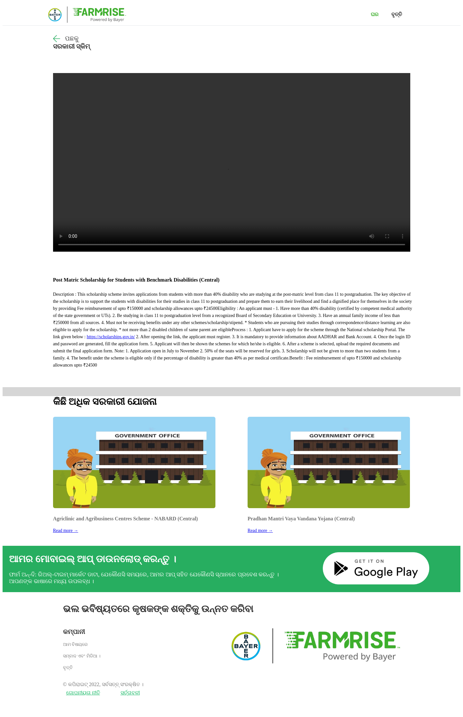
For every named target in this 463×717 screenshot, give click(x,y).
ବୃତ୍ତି (396, 14)
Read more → (65, 530)
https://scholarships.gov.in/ (111, 336)
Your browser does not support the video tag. (231, 162)
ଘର (374, 14)
